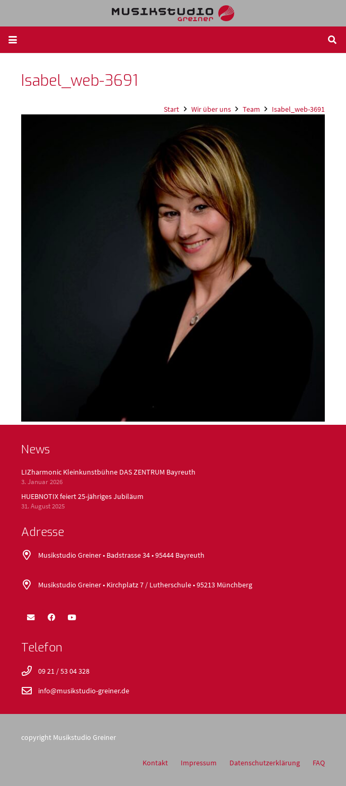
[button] (13, 39)
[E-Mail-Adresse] (30, 617)
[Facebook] (51, 617)
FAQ (319, 762)
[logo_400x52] (173, 13)
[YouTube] (72, 617)
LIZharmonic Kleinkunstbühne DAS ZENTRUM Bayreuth (108, 472)
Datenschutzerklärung (264, 762)
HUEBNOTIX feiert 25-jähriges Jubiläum (82, 496)
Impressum (199, 762)
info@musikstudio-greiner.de (83, 690)
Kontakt (155, 762)
